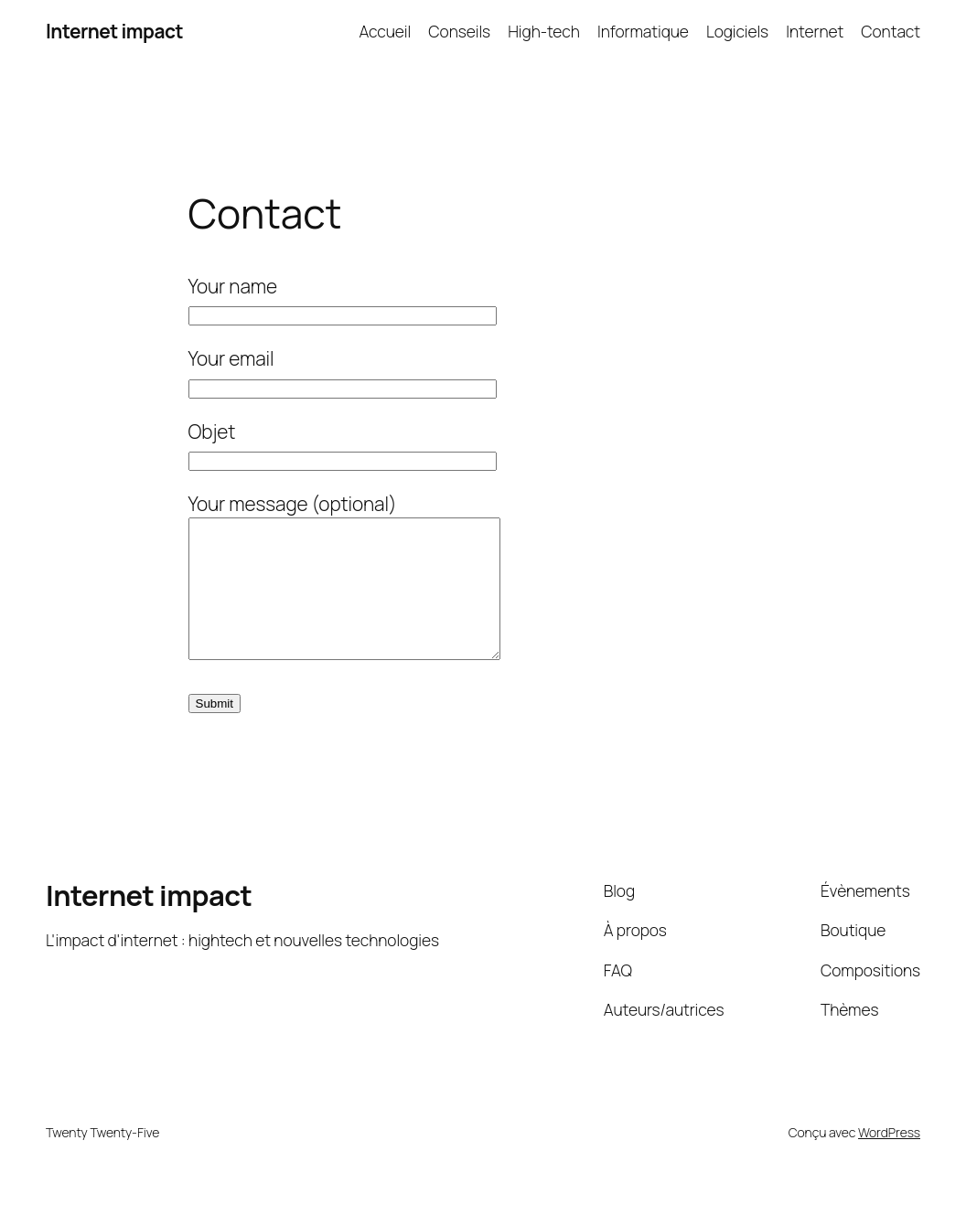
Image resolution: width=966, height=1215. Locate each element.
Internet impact (114, 31)
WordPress (889, 1159)
